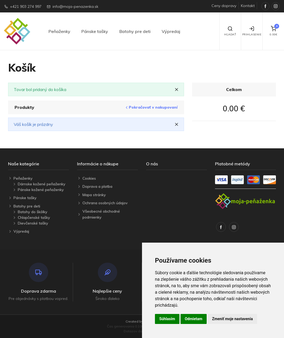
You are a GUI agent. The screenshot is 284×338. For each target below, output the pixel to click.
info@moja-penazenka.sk (75, 6)
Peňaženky (59, 31)
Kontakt (248, 5)
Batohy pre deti (135, 31)
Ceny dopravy (224, 5)
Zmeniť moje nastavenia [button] (232, 319)
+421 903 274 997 (25, 6)
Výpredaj (171, 31)
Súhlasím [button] (167, 319)
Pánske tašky (94, 31)
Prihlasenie (252, 31)
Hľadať (230, 31)
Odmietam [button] (193, 319)
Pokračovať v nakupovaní (151, 107)
